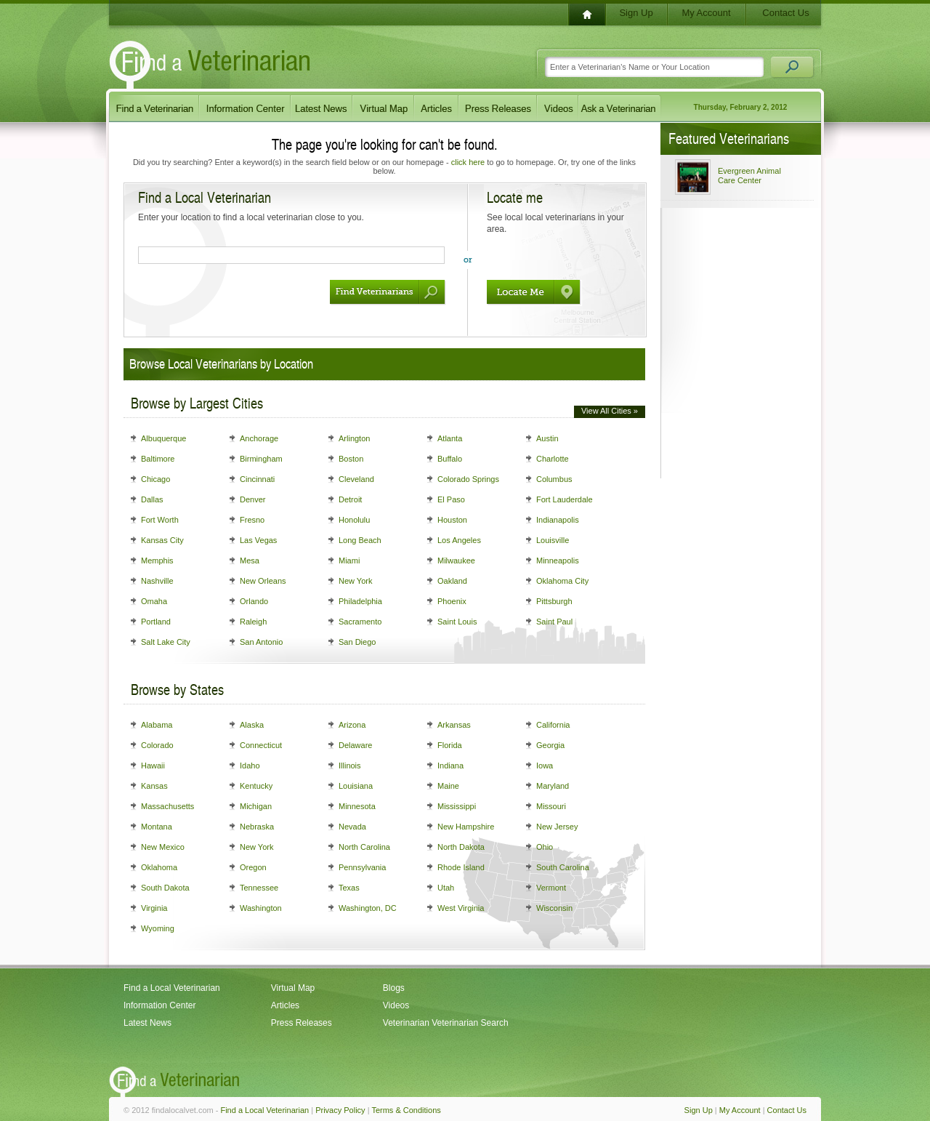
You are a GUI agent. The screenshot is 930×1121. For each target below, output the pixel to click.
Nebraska (257, 826)
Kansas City (162, 540)
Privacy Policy (340, 1110)
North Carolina (364, 847)
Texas (349, 887)
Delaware (355, 745)
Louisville (552, 540)
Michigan (256, 806)
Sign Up (635, 12)
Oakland (452, 580)
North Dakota (461, 847)
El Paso (451, 499)
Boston (351, 458)
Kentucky (256, 786)
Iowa (544, 765)
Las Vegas (258, 540)
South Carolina (562, 867)
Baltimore (157, 458)
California (553, 724)
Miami (349, 560)
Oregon (253, 867)
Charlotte (552, 458)
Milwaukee (456, 560)
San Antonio (261, 642)
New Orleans (263, 580)
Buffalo (449, 458)
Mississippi (456, 806)
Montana (156, 826)
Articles (285, 1005)
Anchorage (259, 438)
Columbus (554, 479)
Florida (449, 745)
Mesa (249, 560)
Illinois (350, 765)
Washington (261, 908)
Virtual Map (293, 988)
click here (468, 162)
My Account (706, 12)
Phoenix (451, 601)
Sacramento (360, 621)
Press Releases (301, 1023)
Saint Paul (554, 621)
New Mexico (163, 847)
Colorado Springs (468, 479)
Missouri (551, 806)
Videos (396, 1005)
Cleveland (356, 479)
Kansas (154, 786)
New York (355, 580)
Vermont (551, 887)
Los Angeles (459, 540)
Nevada (352, 826)
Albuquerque (163, 438)
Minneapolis (557, 560)
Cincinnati (257, 479)
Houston (452, 519)
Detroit (350, 499)
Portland (156, 621)
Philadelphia (360, 601)
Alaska (252, 724)
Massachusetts (167, 806)
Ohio (544, 847)
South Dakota (165, 887)
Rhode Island (461, 867)
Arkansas (454, 724)
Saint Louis (457, 621)
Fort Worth (160, 519)
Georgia (550, 745)
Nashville (157, 580)
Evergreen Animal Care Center (749, 175)
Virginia (154, 908)
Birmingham (261, 458)
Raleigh (253, 621)
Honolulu (354, 519)
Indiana (450, 765)
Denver (252, 499)
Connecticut (261, 745)
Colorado (157, 745)
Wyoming (157, 928)
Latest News (147, 1023)
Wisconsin (554, 908)
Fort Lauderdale (564, 499)
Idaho (250, 765)
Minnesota (357, 806)
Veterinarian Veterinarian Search (446, 1023)
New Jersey (557, 826)
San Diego (357, 642)
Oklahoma (159, 867)
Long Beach (360, 540)
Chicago (155, 479)
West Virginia (460, 908)
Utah (445, 887)
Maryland (552, 786)
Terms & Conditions (405, 1110)
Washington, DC (368, 908)
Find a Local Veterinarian (172, 988)
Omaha (154, 601)
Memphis (157, 560)
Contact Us (785, 12)
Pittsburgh (554, 601)
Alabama (156, 724)
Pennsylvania (362, 867)
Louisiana (356, 786)
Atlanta (449, 438)
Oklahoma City (562, 580)
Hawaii (153, 765)
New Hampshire (465, 826)
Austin (547, 438)
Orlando (254, 601)
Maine (448, 786)
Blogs (394, 988)
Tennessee (259, 887)
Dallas (152, 499)
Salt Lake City (165, 642)
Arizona (352, 724)
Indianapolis (557, 519)
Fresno (252, 519)
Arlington (354, 438)
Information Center (159, 1005)
